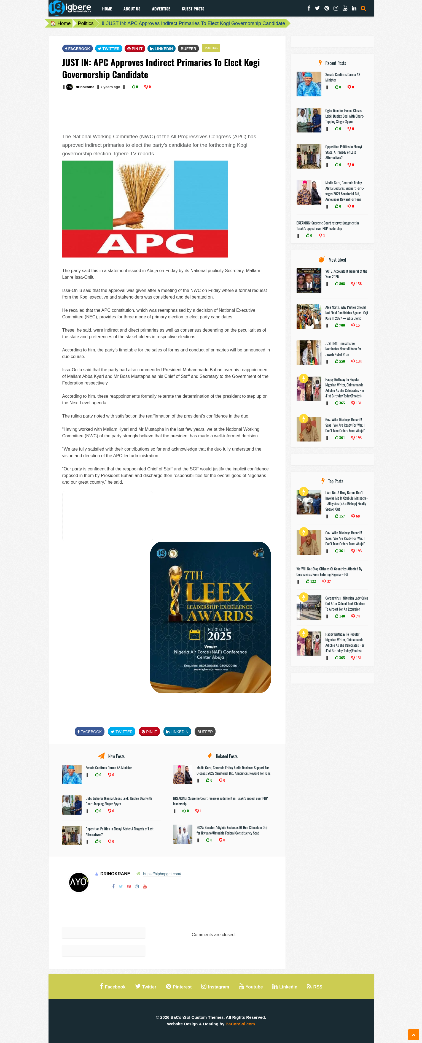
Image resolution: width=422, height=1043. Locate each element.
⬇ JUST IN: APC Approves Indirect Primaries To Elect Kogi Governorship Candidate (193, 23)
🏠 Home (60, 23)
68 (357, 516)
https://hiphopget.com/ (162, 874)
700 (341, 325)
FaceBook (77, 49)
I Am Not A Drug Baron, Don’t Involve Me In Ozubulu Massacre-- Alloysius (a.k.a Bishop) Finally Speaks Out (347, 501)
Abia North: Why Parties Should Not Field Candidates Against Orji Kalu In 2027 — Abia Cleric (347, 312)
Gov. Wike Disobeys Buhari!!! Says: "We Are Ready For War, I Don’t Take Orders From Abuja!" (345, 425)
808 (341, 284)
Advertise (161, 9)
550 (341, 361)
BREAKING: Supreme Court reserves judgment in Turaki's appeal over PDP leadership (328, 225)
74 (357, 616)
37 (328, 581)
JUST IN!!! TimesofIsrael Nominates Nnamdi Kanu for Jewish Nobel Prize (343, 348)
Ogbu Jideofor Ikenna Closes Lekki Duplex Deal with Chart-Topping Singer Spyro (119, 800)
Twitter (109, 49)
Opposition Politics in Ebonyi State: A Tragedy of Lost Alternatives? (344, 152)
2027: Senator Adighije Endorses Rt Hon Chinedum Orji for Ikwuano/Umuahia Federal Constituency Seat (232, 830)
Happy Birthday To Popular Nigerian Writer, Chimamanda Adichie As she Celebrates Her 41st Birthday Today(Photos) (345, 387)
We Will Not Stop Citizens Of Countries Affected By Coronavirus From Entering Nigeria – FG (329, 571)
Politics (86, 23)
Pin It (135, 49)
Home (107, 9)
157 (341, 516)
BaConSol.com (240, 1024)
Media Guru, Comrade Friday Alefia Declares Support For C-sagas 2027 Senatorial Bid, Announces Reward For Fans (233, 770)
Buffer (188, 49)
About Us (132, 9)
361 (341, 438)
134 (358, 361)
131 (358, 403)
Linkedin (161, 49)
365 (341, 403)
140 (341, 616)
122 (312, 581)
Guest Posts (193, 9)
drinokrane (85, 87)
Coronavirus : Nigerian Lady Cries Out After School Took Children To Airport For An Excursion (347, 603)
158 (358, 284)
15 (357, 325)
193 (358, 438)
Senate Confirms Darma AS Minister (109, 767)
